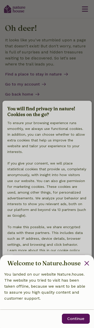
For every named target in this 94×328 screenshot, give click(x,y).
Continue (75, 318)
